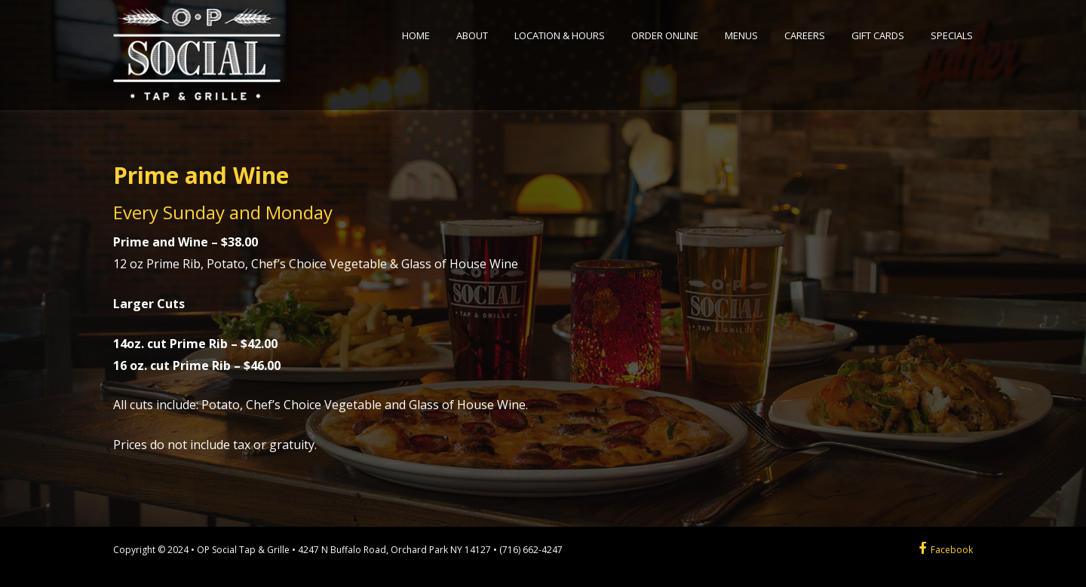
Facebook (946, 549)
